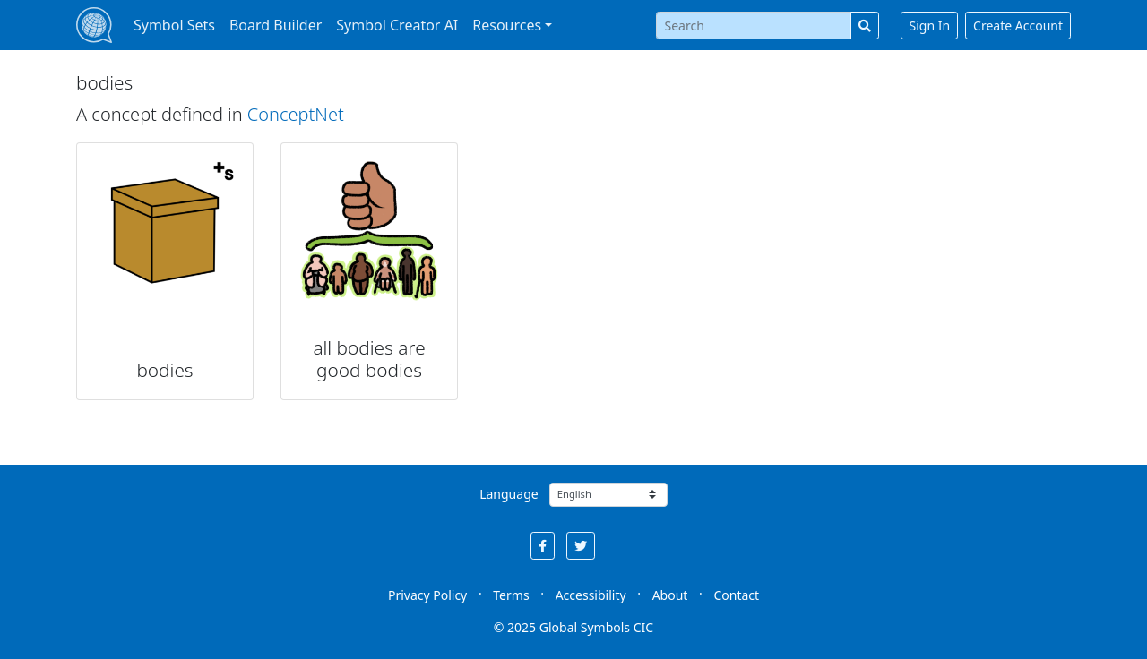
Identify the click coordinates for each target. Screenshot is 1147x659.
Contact (736, 594)
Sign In (929, 25)
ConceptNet (295, 114)
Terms (511, 594)
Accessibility (591, 594)
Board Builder (275, 25)
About (670, 594)
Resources (506, 25)
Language (508, 493)
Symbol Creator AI (397, 25)
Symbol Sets (174, 25)
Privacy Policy (427, 594)
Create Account (1018, 25)
